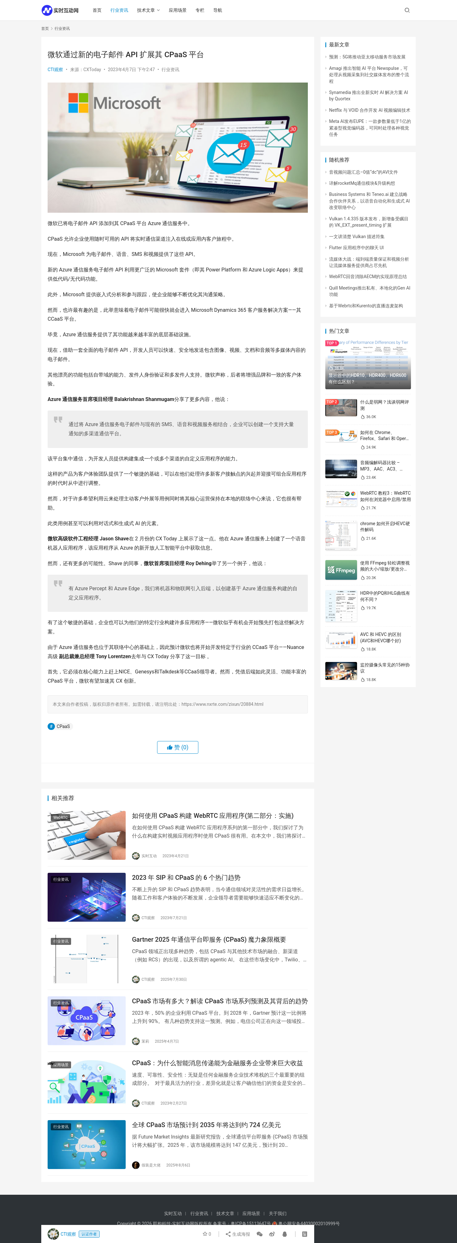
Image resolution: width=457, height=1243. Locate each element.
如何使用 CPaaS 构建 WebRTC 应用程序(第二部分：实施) (213, 815)
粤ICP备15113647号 (251, 1223)
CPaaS (63, 726)
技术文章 (146, 10)
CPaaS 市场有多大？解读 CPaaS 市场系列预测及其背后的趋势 (220, 1001)
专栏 (199, 10)
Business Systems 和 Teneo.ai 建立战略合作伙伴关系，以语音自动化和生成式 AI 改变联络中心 (369, 201)
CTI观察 (55, 69)
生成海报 (237, 1234)
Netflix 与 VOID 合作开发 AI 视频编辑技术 (369, 110)
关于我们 (278, 1213)
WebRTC (60, 817)
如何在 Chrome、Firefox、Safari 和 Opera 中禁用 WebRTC (384, 438)
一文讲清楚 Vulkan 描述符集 (357, 236)
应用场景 (178, 10)
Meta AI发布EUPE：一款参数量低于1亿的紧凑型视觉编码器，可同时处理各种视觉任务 (370, 128)
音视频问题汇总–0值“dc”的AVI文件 (363, 172)
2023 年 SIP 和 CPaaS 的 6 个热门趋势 (186, 877)
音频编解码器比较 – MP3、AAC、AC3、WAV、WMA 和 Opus (381, 469)
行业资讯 (119, 10)
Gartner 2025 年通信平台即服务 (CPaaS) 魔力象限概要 (209, 939)
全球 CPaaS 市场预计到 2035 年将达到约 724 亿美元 (206, 1125)
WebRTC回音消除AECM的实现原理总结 (368, 276)
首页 (97, 10)
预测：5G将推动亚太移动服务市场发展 (367, 56)
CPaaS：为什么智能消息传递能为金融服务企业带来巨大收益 (217, 1063)
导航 (217, 10)
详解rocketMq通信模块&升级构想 (362, 183)
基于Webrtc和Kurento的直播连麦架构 (366, 305)
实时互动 (173, 1213)
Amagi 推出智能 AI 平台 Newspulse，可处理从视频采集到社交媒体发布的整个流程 (369, 75)
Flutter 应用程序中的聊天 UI (356, 247)
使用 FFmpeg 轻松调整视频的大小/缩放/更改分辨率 (385, 569)
